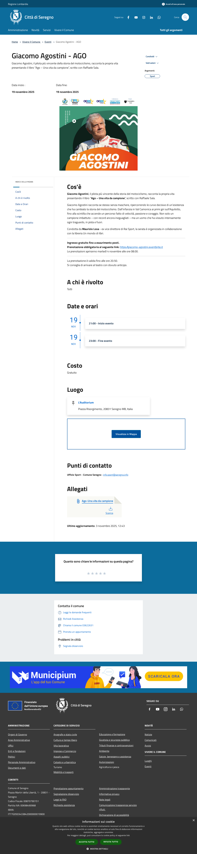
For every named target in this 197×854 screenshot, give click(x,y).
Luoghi (148, 761)
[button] (98, 848)
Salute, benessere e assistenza (115, 756)
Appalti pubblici (62, 757)
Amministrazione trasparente (114, 788)
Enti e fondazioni (17, 751)
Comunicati (151, 740)
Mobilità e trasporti (64, 772)
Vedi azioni (153, 63)
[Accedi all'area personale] (173, 4)
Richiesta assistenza (64, 805)
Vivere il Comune (31, 42)
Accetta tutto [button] (86, 842)
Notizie (148, 734)
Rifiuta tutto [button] (111, 841)
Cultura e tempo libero (65, 740)
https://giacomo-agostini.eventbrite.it (141, 247)
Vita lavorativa (61, 745)
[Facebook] (127, 17)
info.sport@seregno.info (115, 475)
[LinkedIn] (150, 17)
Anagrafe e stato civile (65, 734)
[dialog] (98, 835)
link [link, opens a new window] (128, 835)
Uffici (10, 745)
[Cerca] (185, 17)
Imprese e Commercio (65, 751)
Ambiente (104, 751)
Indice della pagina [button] (24, 181)
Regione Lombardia (18, 4)
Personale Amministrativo (21, 762)
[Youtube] (135, 17)
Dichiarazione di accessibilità (114, 815)
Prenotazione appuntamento (68, 788)
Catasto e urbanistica (65, 762)
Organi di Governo (17, 734)
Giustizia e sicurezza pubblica (114, 740)
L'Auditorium (86, 402)
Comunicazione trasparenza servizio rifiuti (118, 807)
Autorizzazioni (106, 762)
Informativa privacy (109, 794)
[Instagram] (142, 17)
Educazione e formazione (112, 734)
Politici (11, 757)
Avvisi (148, 745)
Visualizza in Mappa (126, 434)
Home (15, 42)
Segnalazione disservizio (66, 794)
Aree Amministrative (19, 740)
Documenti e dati (17, 768)
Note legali (104, 799)
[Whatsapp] (158, 17)
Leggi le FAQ (60, 799)
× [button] (193, 820)
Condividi (152, 56)
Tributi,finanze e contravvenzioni (116, 745)
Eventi (48, 42)
